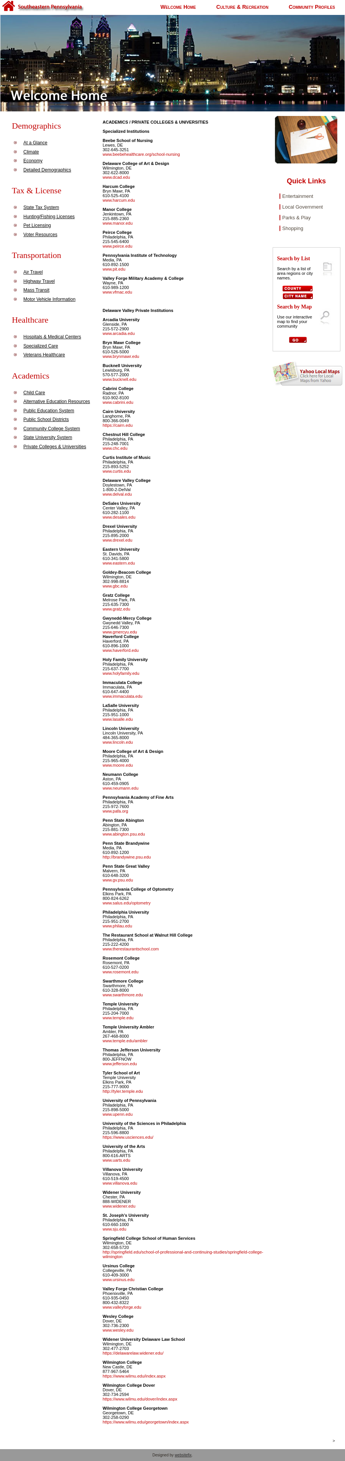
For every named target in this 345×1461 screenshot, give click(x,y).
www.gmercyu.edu (120, 632)
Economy (33, 160)
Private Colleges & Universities (54, 446)
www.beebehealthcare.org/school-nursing (141, 154)
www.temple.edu (118, 1017)
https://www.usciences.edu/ (128, 1137)
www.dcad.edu (116, 177)
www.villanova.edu (120, 1183)
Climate (31, 152)
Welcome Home (178, 7)
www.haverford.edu (121, 650)
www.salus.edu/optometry (126, 903)
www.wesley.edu (118, 1330)
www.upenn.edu (117, 1114)
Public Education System (48, 410)
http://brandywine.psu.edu (127, 857)
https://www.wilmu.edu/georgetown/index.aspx (146, 1422)
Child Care (34, 392)
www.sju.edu (114, 1229)
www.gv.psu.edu (118, 880)
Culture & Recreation (242, 7)
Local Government (302, 207)
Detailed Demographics (47, 170)
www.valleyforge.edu (122, 1307)
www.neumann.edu (121, 788)
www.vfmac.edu (117, 292)
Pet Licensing (37, 225)
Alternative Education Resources (56, 401)
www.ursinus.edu (118, 1279)
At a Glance (35, 142)
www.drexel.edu (117, 540)
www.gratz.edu (116, 609)
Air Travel (33, 272)
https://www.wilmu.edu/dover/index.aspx (140, 1399)
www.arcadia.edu (119, 333)
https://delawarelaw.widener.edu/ (133, 1353)
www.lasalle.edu (118, 719)
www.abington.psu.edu (124, 834)
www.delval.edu (117, 494)
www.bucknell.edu (119, 379)
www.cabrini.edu (118, 402)
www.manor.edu (117, 223)
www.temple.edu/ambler (125, 1040)
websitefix (183, 1455)
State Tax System (41, 207)
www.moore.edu (118, 765)
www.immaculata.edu (122, 696)
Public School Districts (46, 419)
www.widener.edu (119, 1206)
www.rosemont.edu (121, 972)
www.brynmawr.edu (121, 356)
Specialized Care (40, 346)
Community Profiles (312, 7)
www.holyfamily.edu (121, 673)
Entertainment (297, 196)
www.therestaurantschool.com (131, 949)
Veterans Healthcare (44, 354)
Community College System (51, 428)
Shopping (292, 228)
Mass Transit (36, 290)
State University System (47, 437)
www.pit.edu (114, 269)
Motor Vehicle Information (49, 299)
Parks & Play (296, 217)
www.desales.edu (119, 517)
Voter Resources (40, 234)
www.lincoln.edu (118, 742)
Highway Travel (39, 281)
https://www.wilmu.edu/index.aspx (134, 1376)
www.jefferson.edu (120, 1063)
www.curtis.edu (117, 471)
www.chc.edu (115, 448)
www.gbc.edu (115, 586)
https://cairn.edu (117, 425)
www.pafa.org (115, 811)
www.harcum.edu (119, 200)
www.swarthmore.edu (123, 995)
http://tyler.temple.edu (123, 1091)
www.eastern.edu (119, 563)
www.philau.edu (117, 926)
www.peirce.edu (117, 246)
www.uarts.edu (116, 1160)
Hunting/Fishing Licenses (49, 216)
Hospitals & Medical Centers (52, 337)
